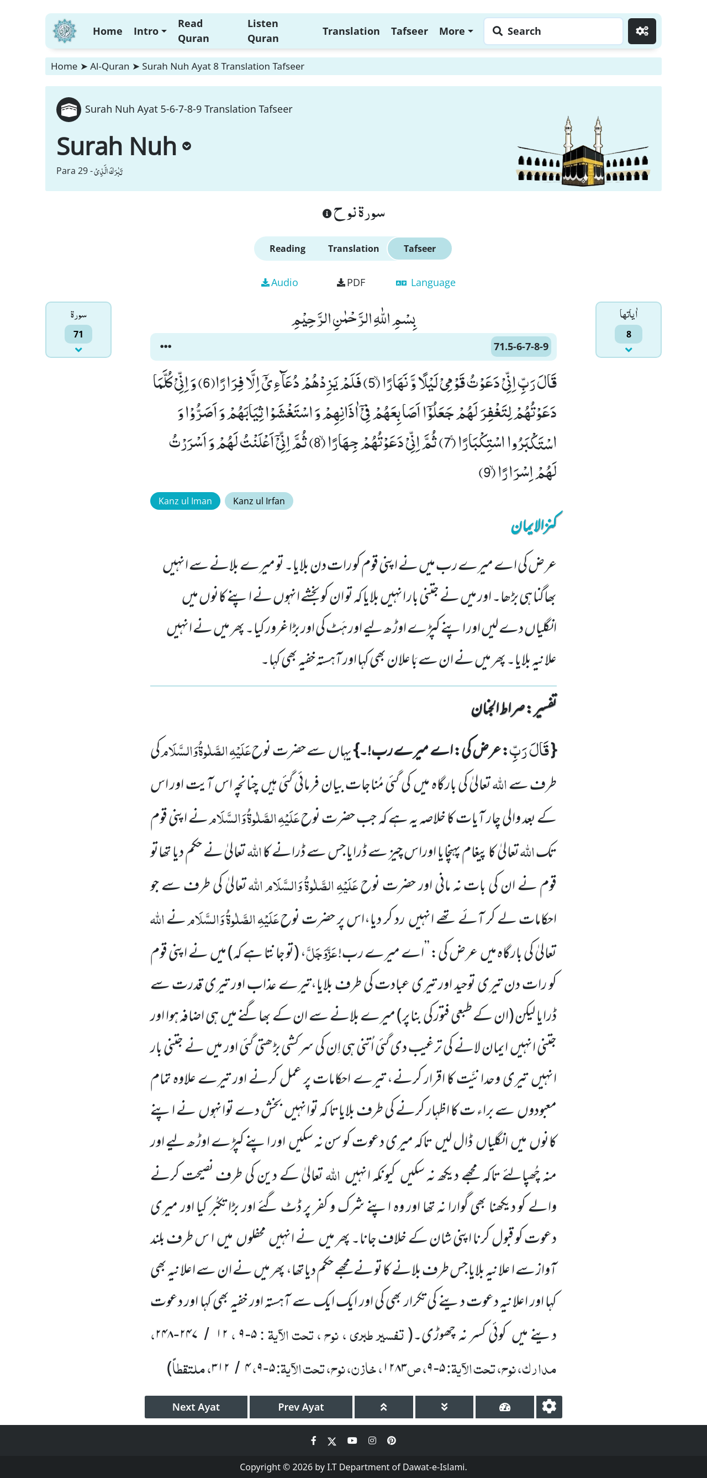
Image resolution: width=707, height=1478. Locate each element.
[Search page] (550, 31)
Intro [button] (146, 31)
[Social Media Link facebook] (315, 1440)
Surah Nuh (123, 145)
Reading (287, 248)
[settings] (549, 1407)
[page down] (444, 1407)
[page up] (384, 1407)
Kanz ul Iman (185, 501)
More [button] (452, 31)
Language (426, 282)
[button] (166, 347)
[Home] (64, 29)
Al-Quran (109, 66)
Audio (279, 282)
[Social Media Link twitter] (333, 1440)
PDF (351, 282)
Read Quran (193, 31)
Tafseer (409, 31)
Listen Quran (263, 31)
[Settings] (642, 31)
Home (108, 31)
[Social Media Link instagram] (373, 1440)
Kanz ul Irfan (259, 501)
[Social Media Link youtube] (353, 1440)
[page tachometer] (504, 1407)
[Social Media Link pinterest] (391, 1440)
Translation (351, 31)
